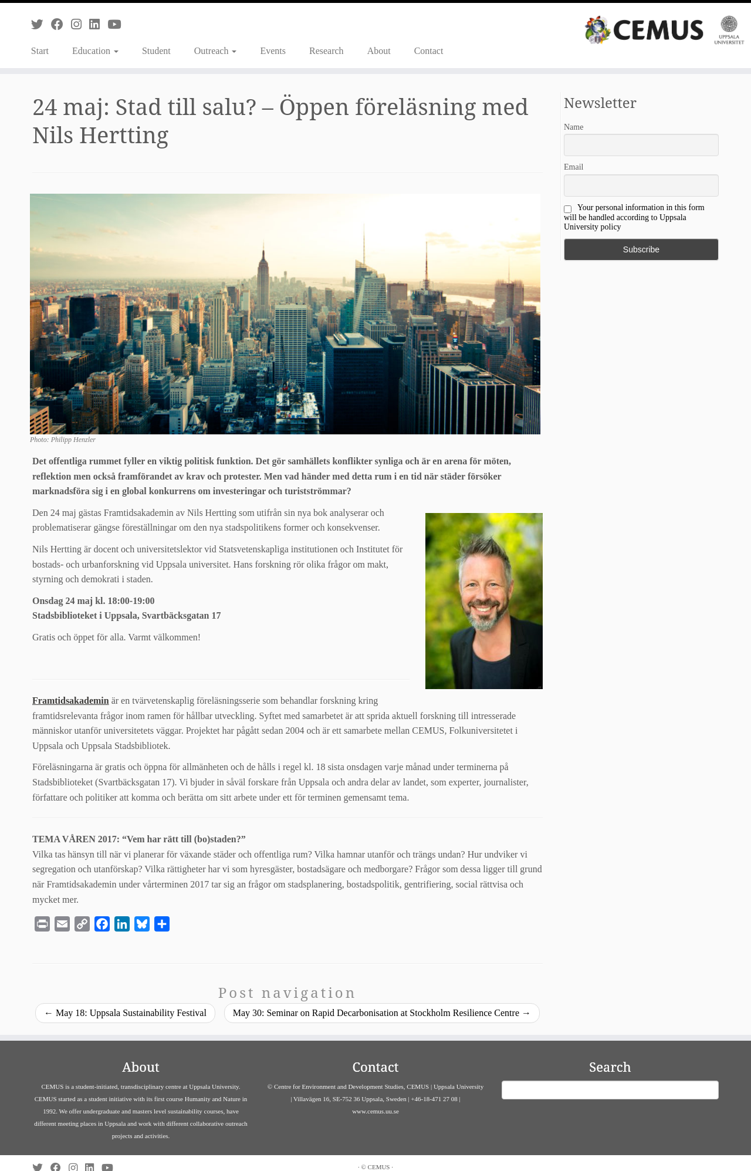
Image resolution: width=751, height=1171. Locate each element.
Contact (429, 51)
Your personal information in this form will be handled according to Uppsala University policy (634, 217)
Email (573, 167)
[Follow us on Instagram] (80, 24)
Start (40, 51)
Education (95, 51)
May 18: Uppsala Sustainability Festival (125, 1013)
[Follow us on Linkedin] (98, 24)
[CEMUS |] (664, 30)
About (379, 51)
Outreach (215, 51)
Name (573, 127)
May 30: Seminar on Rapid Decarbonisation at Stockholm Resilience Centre (382, 1013)
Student (156, 51)
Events (273, 51)
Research (326, 51)
